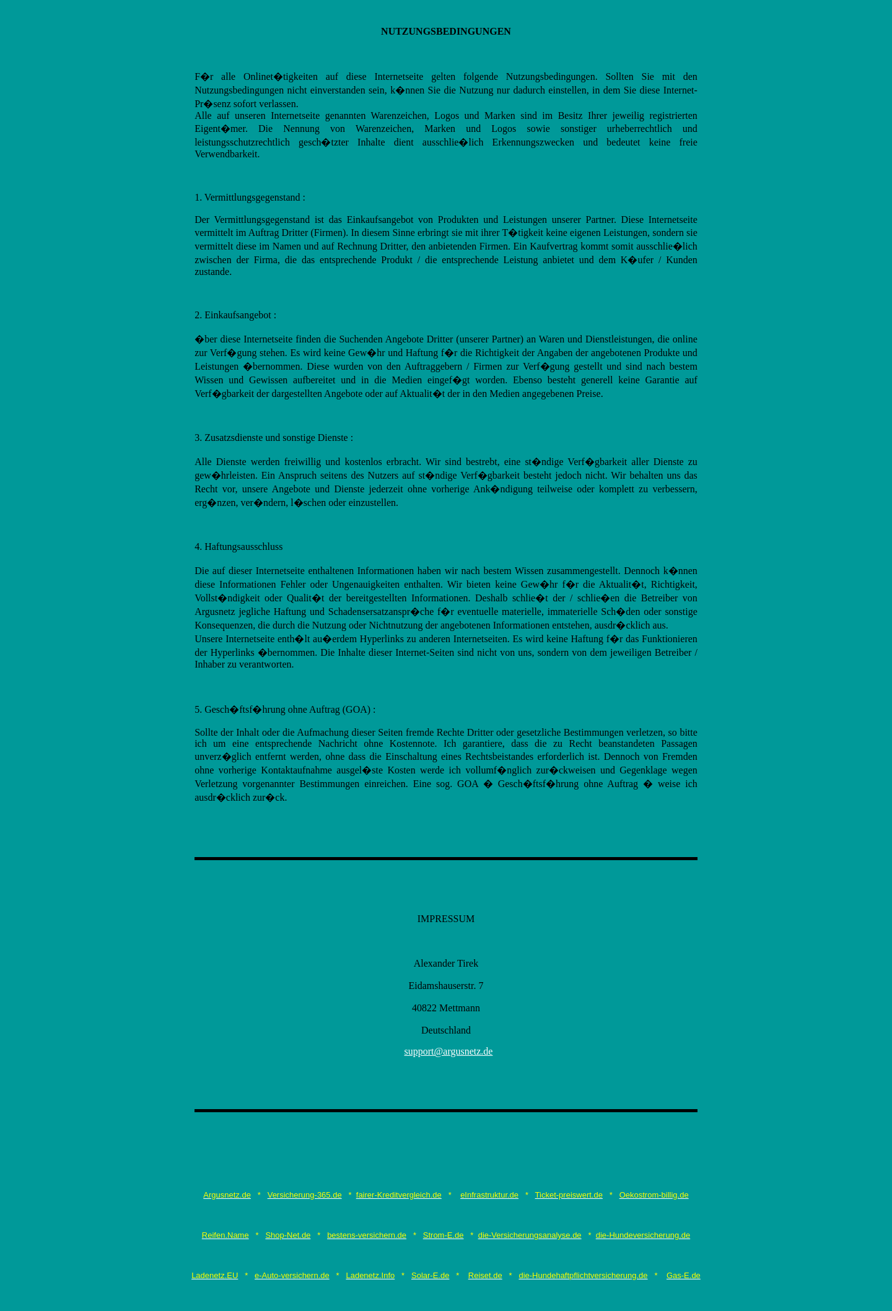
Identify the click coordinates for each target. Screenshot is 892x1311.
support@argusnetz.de (448, 1051)
